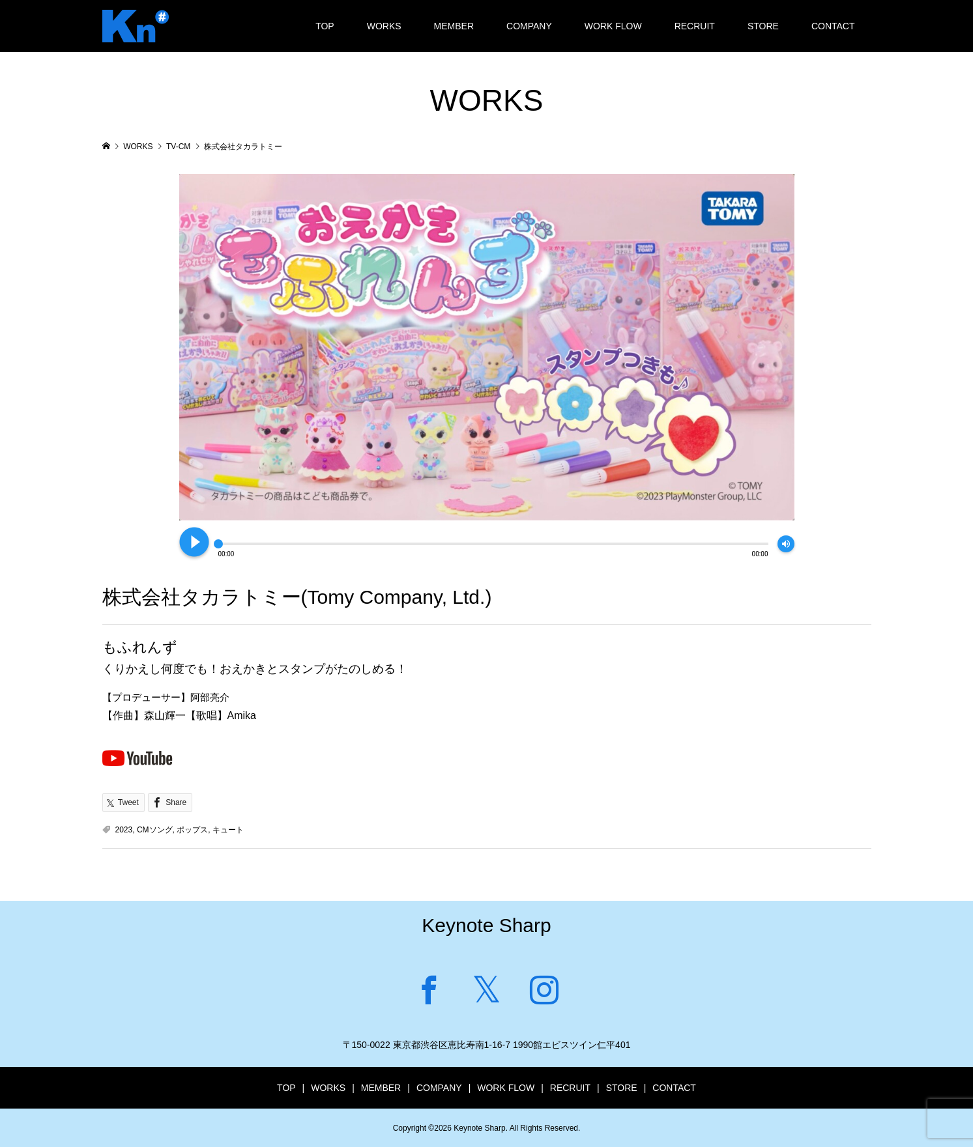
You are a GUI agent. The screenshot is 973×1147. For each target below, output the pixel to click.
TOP (324, 26)
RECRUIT (695, 26)
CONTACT (833, 26)
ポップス (192, 829)
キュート (228, 829)
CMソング (155, 829)
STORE (763, 26)
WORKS (384, 26)
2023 (124, 829)
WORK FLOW (613, 26)
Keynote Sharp (486, 925)
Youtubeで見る (137, 757)
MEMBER (454, 26)
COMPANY (529, 26)
